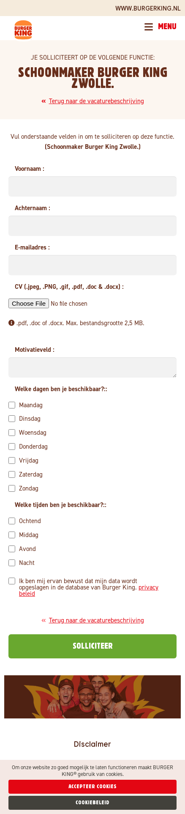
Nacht (21, 562)
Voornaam (29, 168)
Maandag (25, 404)
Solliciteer (93, 646)
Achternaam (32, 208)
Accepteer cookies (92, 786)
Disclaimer (92, 743)
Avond (22, 548)
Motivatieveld (34, 349)
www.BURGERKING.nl (148, 8)
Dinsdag (24, 418)
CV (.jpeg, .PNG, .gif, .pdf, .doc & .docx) (68, 286)
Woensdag (27, 432)
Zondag (23, 488)
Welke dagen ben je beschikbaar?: (60, 389)
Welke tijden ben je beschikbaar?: (60, 505)
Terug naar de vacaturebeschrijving (92, 101)
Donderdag (28, 446)
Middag (23, 534)
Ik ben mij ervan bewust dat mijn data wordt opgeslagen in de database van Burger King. (83, 587)
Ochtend (24, 520)
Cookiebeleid (92, 802)
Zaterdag (25, 474)
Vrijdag (23, 460)
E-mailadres (31, 247)
